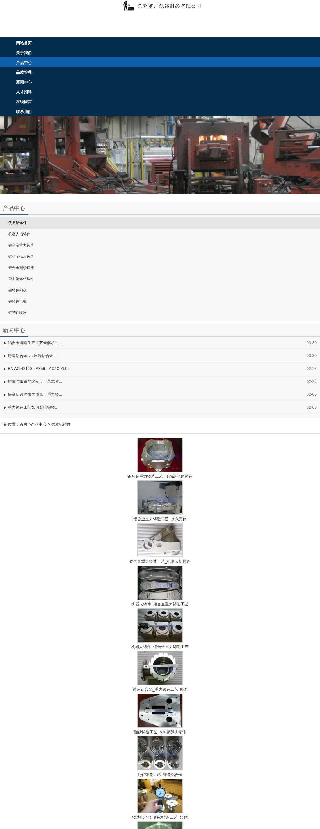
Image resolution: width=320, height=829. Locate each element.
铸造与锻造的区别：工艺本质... (35, 381)
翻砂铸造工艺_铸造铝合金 (160, 774)
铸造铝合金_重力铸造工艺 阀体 (160, 689)
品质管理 (24, 72)
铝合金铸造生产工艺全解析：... (35, 342)
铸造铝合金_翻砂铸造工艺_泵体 (160, 817)
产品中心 (24, 62)
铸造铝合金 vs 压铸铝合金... (32, 355)
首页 (24, 424)
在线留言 (24, 102)
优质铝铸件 (61, 424)
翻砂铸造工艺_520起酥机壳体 (160, 732)
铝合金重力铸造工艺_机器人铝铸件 (160, 561)
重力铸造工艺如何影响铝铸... (33, 407)
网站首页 (24, 43)
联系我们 (24, 111)
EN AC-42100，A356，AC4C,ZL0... (39, 368)
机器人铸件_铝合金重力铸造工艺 (160, 604)
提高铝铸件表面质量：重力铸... (35, 394)
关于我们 (24, 52)
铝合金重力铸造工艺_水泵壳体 (160, 519)
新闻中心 (24, 82)
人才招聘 (24, 92)
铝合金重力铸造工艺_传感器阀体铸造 (160, 476)
